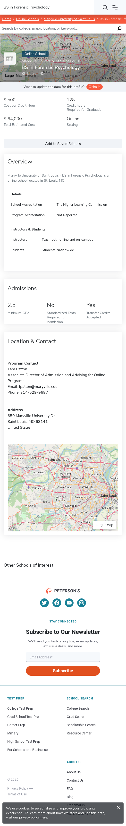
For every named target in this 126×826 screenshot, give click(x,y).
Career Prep (16, 725)
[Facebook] (56, 602)
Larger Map (104, 525)
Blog (70, 797)
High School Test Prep (23, 741)
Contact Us (75, 780)
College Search (78, 708)
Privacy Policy (17, 788)
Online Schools (27, 19)
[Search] (105, 7)
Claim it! (95, 87)
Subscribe (63, 670)
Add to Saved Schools (63, 143)
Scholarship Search (81, 725)
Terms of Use (17, 794)
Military (12, 733)
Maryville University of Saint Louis (69, 19)
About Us (74, 772)
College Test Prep (20, 708)
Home (6, 19)
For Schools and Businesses (28, 750)
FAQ (70, 789)
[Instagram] (81, 602)
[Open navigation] (115, 7)
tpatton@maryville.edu (38, 386)
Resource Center (79, 733)
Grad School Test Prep (24, 717)
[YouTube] (69, 602)
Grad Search (76, 717)
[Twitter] (44, 602)
